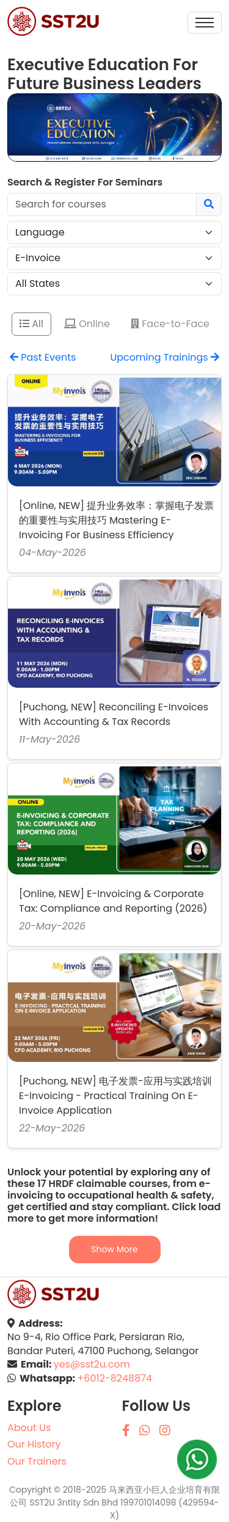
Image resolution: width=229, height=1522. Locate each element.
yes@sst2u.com (92, 1364)
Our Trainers (37, 1461)
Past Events (43, 357)
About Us (29, 1428)
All (31, 324)
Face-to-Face (170, 324)
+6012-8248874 (114, 1378)
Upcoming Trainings (164, 357)
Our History (33, 1444)
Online (87, 324)
